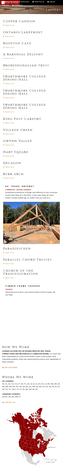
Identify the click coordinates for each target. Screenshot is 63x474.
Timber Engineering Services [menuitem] (15, 2)
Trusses (19, 189)
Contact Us (9, 402)
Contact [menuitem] (18, 5)
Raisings (27, 189)
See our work (10, 367)
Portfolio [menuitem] (39, 2)
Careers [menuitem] (5, 5)
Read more (9, 25)
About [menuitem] (52, 2)
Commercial (10, 189)
